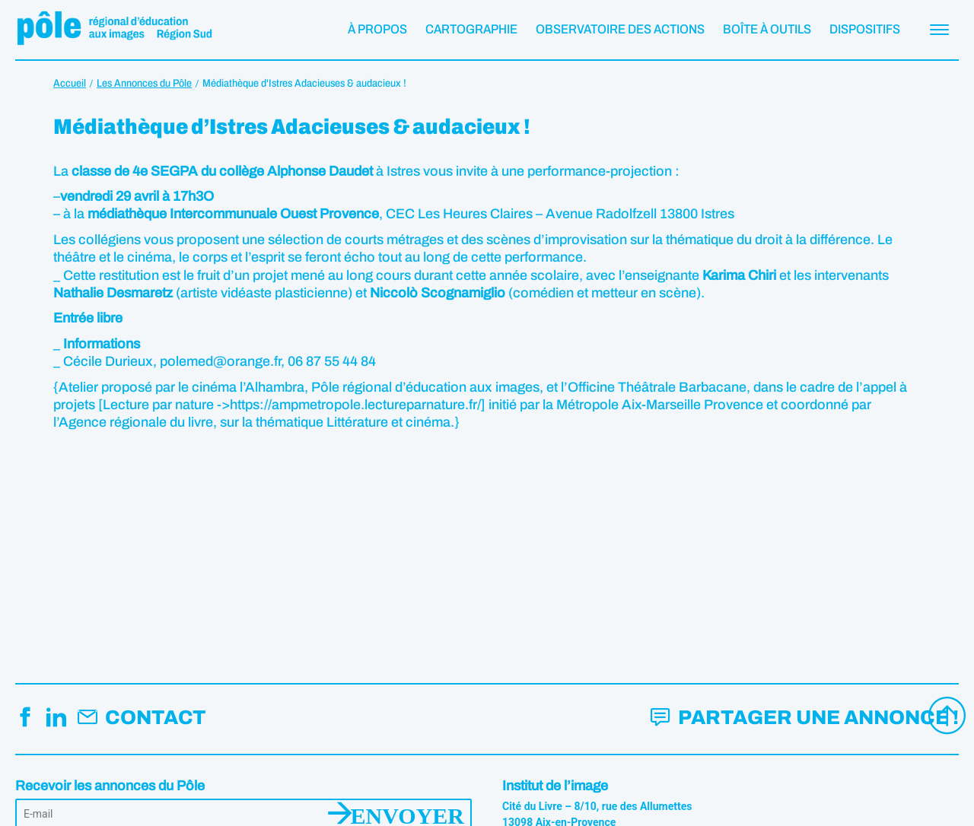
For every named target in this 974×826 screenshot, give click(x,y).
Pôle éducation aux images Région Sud (114, 29)
